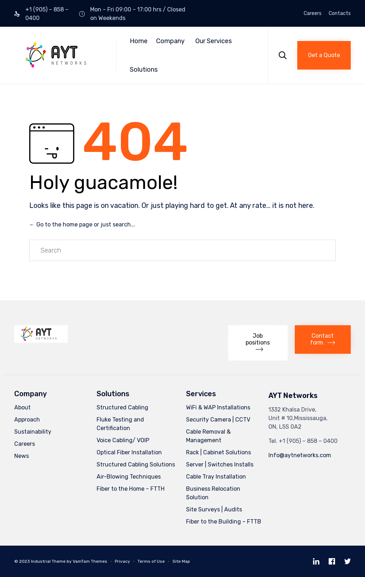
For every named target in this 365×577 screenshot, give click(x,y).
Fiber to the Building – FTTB (223, 521)
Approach (27, 419)
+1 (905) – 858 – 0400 (308, 441)
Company (170, 41)
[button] (324, 55)
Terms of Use (151, 561)
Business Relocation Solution (213, 493)
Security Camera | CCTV (218, 419)
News (21, 456)
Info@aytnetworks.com (299, 455)
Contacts (340, 13)
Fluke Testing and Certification (120, 424)
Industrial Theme (48, 561)
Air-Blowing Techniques (129, 476)
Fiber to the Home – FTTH (131, 488)
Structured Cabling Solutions (136, 464)
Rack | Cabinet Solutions (218, 452)
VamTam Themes (90, 561)
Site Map (181, 561)
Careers (313, 13)
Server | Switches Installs (219, 464)
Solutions (144, 69)
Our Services (213, 41)
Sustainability (32, 431)
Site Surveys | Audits (214, 509)
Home (139, 41)
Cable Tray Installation (216, 476)
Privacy (122, 561)
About (22, 407)
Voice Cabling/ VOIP (123, 440)
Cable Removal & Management (208, 436)
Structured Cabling (122, 407)
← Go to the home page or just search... (82, 224)
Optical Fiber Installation (129, 452)
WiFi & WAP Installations (218, 407)
